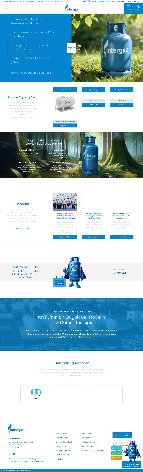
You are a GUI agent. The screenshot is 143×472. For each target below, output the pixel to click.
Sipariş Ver (65, 125)
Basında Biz (61, 446)
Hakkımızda (61, 433)
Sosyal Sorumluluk (64, 442)
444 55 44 (118, 273)
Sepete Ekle (93, 125)
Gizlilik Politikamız (90, 446)
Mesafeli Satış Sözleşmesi (93, 450)
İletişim (59, 459)
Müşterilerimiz (88, 442)
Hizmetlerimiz (62, 438)
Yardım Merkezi (63, 455)
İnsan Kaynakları (63, 450)
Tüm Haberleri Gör (22, 228)
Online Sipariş (123, 435)
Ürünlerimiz (87, 433)
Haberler (86, 438)
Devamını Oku (65, 237)
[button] (51, 107)
